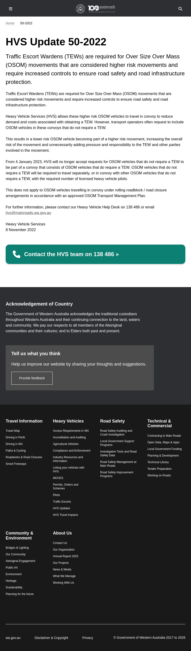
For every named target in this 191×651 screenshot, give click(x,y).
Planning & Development (163, 455)
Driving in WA (14, 444)
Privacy (87, 638)
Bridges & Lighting (17, 547)
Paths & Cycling (16, 450)
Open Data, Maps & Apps (163, 442)
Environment (14, 574)
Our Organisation (64, 549)
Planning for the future (20, 594)
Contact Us (60, 543)
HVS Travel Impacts (65, 515)
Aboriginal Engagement (20, 561)
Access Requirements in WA (71, 430)
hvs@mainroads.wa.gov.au (28, 213)
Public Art (12, 567)
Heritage (11, 580)
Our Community (16, 554)
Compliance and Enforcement (71, 450)
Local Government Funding (164, 449)
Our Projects (61, 563)
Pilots (56, 495)
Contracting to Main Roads (164, 435)
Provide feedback (32, 378)
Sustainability (14, 587)
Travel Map (13, 430)
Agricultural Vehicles (66, 444)
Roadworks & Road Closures (24, 457)
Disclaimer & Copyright (51, 638)
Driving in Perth (15, 437)
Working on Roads (159, 475)
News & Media (62, 569)
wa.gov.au (13, 638)
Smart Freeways (16, 464)
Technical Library (158, 462)
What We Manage (64, 576)
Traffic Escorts (62, 501)
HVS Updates (61, 508)
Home (10, 23)
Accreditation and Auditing (69, 437)
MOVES (58, 478)
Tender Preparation (159, 468)
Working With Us (63, 582)
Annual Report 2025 (65, 556)
